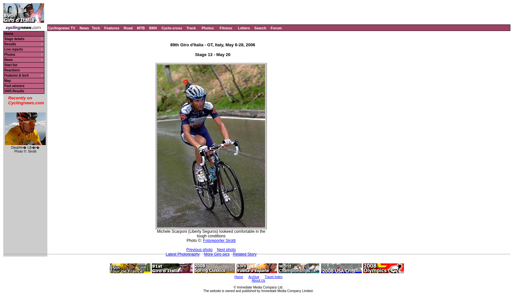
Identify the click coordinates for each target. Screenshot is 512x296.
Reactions (12, 70)
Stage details (14, 39)
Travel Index (274, 277)
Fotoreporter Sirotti (219, 240)
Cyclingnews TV (61, 28)
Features (112, 28)
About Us (258, 280)
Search (260, 28)
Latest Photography (183, 254)
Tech (96, 28)
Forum (276, 28)
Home (8, 34)
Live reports (13, 49)
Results (10, 44)
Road (128, 28)
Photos (207, 28)
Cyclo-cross (172, 28)
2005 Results (14, 91)
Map (7, 80)
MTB (141, 28)
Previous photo (199, 249)
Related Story (245, 254)
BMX (153, 28)
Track (191, 28)
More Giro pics (217, 254)
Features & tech (16, 75)
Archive (253, 277)
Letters (244, 28)
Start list (10, 65)
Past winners (14, 86)
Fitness (225, 28)
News (84, 28)
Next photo (226, 249)
